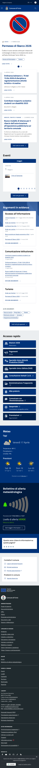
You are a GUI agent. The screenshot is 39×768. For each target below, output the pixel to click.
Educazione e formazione (8, 640)
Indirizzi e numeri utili (7, 735)
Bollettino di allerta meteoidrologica (11, 662)
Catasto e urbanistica (7, 637)
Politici (3, 614)
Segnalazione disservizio (8, 718)
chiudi (11, 764)
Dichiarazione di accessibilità (10, 745)
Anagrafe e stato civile (7, 634)
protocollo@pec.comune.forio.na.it (13, 709)
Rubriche (3, 685)
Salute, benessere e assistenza (10, 648)
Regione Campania (7, 2)
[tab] (18, 66)
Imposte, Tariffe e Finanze (12, 117)
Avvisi (6, 42)
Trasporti (3, 737)
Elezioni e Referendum (7, 622)
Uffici (2, 612)
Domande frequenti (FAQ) (8, 712)
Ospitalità (4, 677)
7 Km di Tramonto (16, 176)
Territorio (3, 679)
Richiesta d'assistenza (7, 720)
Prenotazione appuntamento (10, 715)
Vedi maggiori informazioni (14, 528)
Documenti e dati (6, 620)
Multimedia (4, 682)
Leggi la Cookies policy (24, 764)
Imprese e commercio (7, 642)
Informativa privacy (6, 740)
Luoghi (3, 674)
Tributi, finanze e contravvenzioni (10, 650)
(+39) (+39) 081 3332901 (13, 705)
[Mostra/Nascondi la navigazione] (2, 8)
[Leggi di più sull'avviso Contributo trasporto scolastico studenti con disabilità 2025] (9, 109)
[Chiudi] (37, 757)
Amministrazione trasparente (10, 729)
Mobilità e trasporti (6, 645)
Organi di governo (6, 606)
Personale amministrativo (8, 617)
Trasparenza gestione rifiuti (9, 732)
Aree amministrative (7, 609)
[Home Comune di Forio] (13, 8)
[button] (35, 8)
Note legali (4, 743)
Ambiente (4, 632)
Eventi (3, 671)
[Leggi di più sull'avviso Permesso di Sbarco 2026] (7, 64)
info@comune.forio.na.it (12, 707)
